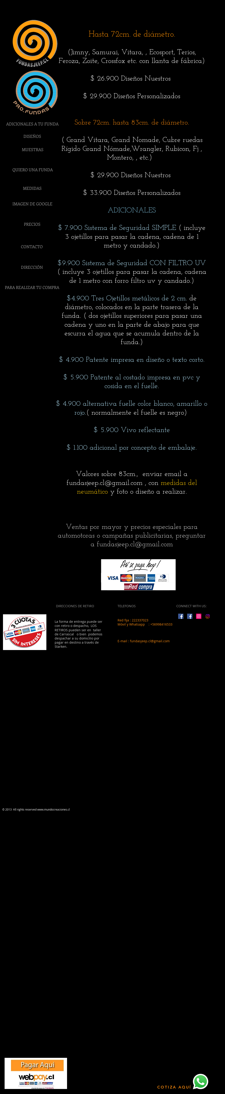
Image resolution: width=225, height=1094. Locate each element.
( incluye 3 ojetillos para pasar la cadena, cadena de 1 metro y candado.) (135, 236)
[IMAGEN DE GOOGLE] (32, 204)
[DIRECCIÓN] (31, 267)
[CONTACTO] (31, 246)
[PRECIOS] (32, 224)
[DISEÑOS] (32, 136)
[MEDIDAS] (32, 188)
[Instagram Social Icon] (198, 616)
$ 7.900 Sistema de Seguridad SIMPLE (117, 228)
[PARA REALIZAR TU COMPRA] (31, 287)
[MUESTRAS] (32, 149)
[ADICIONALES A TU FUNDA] (32, 124)
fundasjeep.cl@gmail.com (105, 483)
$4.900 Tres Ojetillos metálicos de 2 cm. (127, 298)
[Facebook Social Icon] (180, 616)
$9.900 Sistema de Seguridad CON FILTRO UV (132, 263)
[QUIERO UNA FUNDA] (32, 170)
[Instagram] (207, 616)
